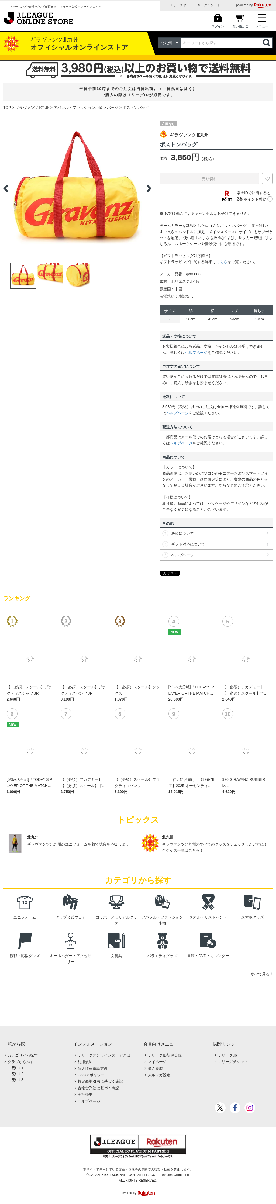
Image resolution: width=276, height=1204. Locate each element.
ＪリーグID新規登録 (165, 1055)
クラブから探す (21, 1062)
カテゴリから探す (23, 1055)
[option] (77, 188)
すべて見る (260, 974)
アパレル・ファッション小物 (78, 107)
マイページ (157, 1062)
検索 (267, 43)
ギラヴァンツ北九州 (32, 107)
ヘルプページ (196, 352)
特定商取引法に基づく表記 (100, 1081)
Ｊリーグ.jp (178, 5)
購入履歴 (155, 1068)
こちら (221, 262)
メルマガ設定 (159, 1075)
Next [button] (149, 188)
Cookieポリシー (91, 1075)
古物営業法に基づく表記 (98, 1088)
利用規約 (85, 1062)
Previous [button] (5, 188)
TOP (7, 107)
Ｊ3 (20, 1080)
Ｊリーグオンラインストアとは (104, 1055)
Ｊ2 (20, 1074)
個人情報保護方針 (93, 1068)
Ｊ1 (20, 1068)
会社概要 (85, 1094)
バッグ (112, 107)
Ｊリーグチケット (207, 5)
